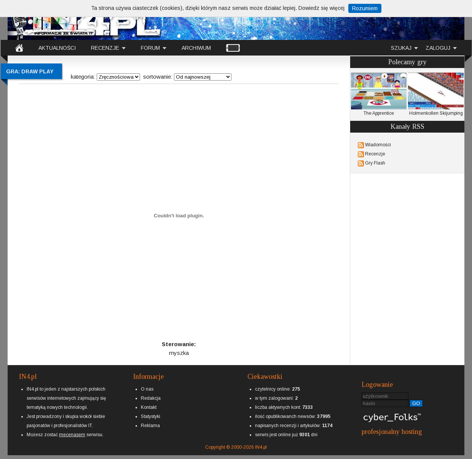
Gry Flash (375, 163)
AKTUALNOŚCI (57, 48)
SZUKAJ (401, 48)
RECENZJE (105, 48)
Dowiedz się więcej (321, 8)
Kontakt (148, 407)
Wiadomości (378, 144)
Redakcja (151, 398)
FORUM (150, 48)
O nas (147, 389)
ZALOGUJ (438, 48)
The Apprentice (379, 94)
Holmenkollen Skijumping (436, 94)
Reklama (150, 425)
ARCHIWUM (196, 48)
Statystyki (150, 416)
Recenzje (375, 154)
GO (416, 403)
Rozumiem (365, 8)
